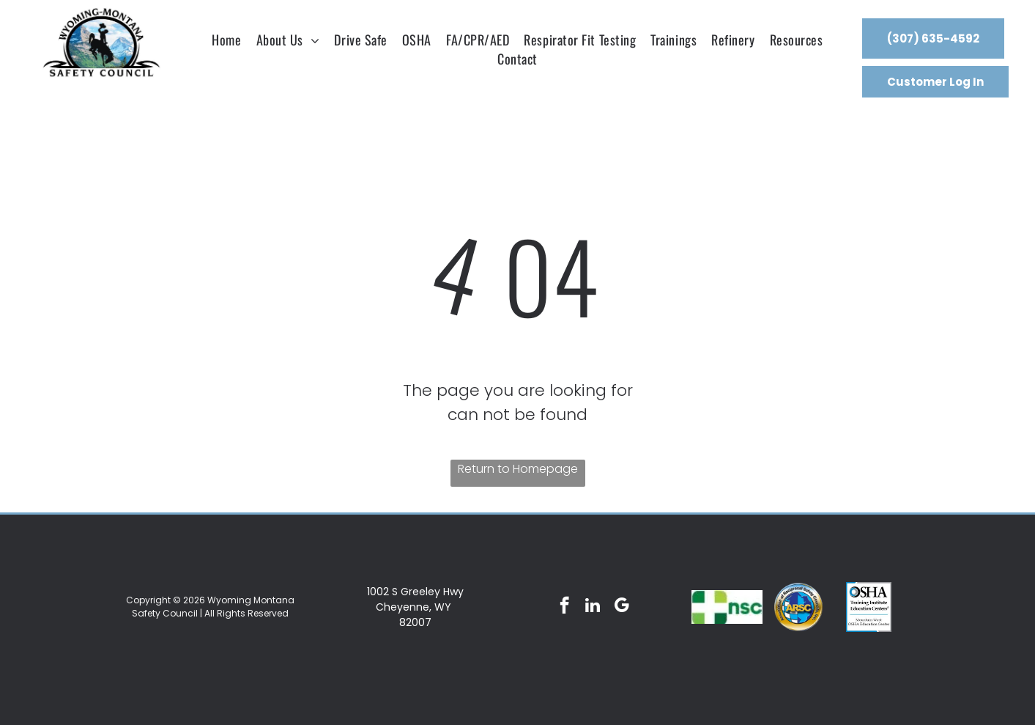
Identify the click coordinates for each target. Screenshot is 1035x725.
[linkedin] (593, 607)
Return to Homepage (518, 468)
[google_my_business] (621, 607)
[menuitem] (226, 39)
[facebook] (564, 607)
